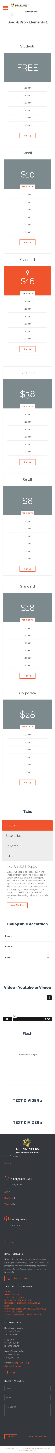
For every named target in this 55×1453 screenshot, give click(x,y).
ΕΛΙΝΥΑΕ (8, 1291)
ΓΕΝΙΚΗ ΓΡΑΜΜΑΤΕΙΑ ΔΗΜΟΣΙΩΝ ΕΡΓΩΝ (22, 1315)
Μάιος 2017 (9, 1163)
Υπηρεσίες (8, 1204)
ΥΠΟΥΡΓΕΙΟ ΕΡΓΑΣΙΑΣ (14, 1297)
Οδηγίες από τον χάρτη (13, 1366)
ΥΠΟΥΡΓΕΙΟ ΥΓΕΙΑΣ (13, 1312)
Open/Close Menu (5, 7)
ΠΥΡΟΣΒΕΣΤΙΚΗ (11, 1294)
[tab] (27, 825)
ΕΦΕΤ (6, 1306)
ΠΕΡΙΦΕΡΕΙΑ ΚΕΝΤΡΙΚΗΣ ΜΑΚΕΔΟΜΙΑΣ (22, 1303)
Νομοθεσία (8, 1198)
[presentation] (26, 1428)
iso (5, 1192)
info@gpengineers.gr (20, 1363)
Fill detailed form (39, 1436)
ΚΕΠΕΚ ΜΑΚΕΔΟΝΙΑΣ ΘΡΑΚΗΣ (18, 1300)
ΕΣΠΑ (6, 1318)
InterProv (27, 1448)
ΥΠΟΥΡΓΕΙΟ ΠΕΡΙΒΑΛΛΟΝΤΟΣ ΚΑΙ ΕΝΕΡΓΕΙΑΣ (25, 1309)
